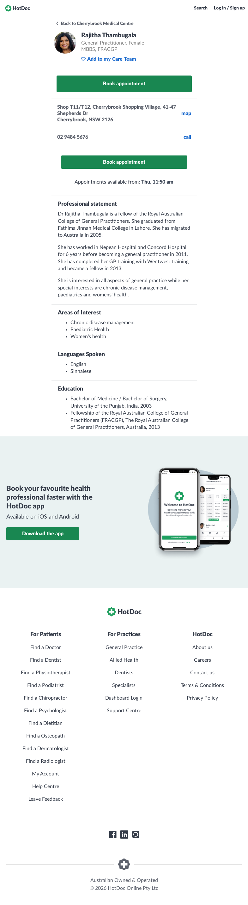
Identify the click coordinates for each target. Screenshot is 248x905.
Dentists (124, 672)
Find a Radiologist (45, 761)
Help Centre (45, 786)
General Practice (124, 647)
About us (202, 647)
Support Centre (124, 710)
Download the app (43, 533)
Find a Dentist (45, 660)
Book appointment (124, 83)
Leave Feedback (45, 799)
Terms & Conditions (202, 685)
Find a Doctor (45, 647)
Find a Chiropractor (45, 698)
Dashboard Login (123, 698)
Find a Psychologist (45, 710)
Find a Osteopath (45, 735)
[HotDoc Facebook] (112, 834)
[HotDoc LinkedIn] (124, 834)
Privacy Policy (202, 698)
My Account (45, 773)
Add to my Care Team (108, 59)
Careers (202, 660)
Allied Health (124, 660)
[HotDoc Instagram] (135, 834)
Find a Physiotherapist (45, 672)
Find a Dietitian (45, 723)
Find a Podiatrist (45, 685)
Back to (94, 23)
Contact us (202, 672)
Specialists (124, 685)
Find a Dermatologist (45, 748)
